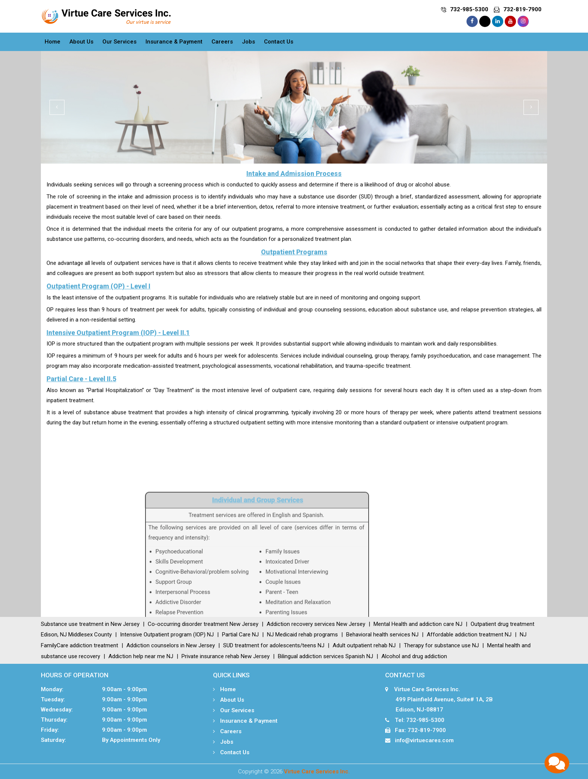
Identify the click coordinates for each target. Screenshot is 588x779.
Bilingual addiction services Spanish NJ (325, 656)
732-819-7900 (522, 9)
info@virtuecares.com (424, 740)
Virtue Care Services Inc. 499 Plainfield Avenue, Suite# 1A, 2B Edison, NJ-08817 (439, 699)
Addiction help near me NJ (140, 656)
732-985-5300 (469, 9)
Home (52, 41)
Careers (222, 41)
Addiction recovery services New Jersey (316, 624)
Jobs (248, 41)
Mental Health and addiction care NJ (418, 624)
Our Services (119, 41)
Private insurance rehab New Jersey (226, 656)
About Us (81, 41)
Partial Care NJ (240, 634)
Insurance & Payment (174, 41)
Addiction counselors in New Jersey (170, 645)
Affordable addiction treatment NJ (469, 634)
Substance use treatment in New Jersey (90, 624)
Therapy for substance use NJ (441, 645)
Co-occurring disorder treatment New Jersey (203, 624)
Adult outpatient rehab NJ (364, 645)
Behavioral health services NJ (382, 634)
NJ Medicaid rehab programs (302, 634)
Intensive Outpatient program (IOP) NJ (167, 634)
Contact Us (278, 41)
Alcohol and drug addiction (414, 656)
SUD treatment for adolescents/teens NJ (273, 645)
